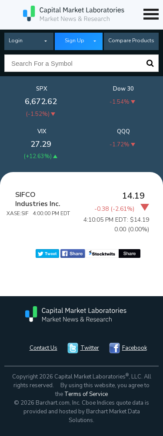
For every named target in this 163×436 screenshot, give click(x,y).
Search (150, 63)
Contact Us (43, 348)
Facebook (134, 348)
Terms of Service (86, 394)
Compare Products (131, 40)
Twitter (89, 348)
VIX (42, 131)
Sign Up (74, 40)
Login (16, 40)
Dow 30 (123, 89)
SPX (41, 89)
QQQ (123, 131)
